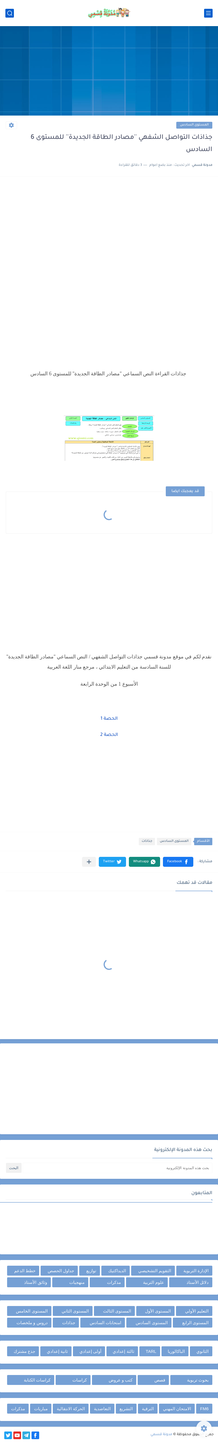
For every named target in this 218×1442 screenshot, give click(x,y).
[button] (178, 862)
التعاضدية (102, 1408)
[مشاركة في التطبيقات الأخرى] (89, 862)
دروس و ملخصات (31, 1322)
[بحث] (9, 13)
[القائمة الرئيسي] (208, 13)
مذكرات (114, 1282)
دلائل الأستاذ (197, 1282)
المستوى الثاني (75, 1311)
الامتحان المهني (177, 1408)
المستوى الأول (158, 1311)
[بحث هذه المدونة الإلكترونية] (117, 1168)
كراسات (79, 1380)
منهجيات (77, 1282)
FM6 (204, 1408)
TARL (151, 1351)
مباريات (41, 1408)
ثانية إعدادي (57, 1351)
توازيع (91, 1270)
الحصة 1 (109, 718)
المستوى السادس (194, 125)
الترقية (148, 1408)
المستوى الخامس (31, 1311)
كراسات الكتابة (37, 1380)
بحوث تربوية (198, 1380)
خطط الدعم (24, 1270)
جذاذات (147, 841)
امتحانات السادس (105, 1322)
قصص (159, 1380)
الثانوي (202, 1351)
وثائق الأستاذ (35, 1282)
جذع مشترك (24, 1351)
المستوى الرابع (195, 1322)
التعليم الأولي (197, 1311)
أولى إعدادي (90, 1351)
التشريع (126, 1408)
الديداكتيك (117, 1270)
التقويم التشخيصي (154, 1270)
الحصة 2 (109, 735)
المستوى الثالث (117, 1311)
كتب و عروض (121, 1380)
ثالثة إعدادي (123, 1351)
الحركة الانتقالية (71, 1408)
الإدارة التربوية (196, 1270)
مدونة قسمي (161, 1435)
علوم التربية (153, 1282)
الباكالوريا (176, 1351)
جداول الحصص (61, 1270)
